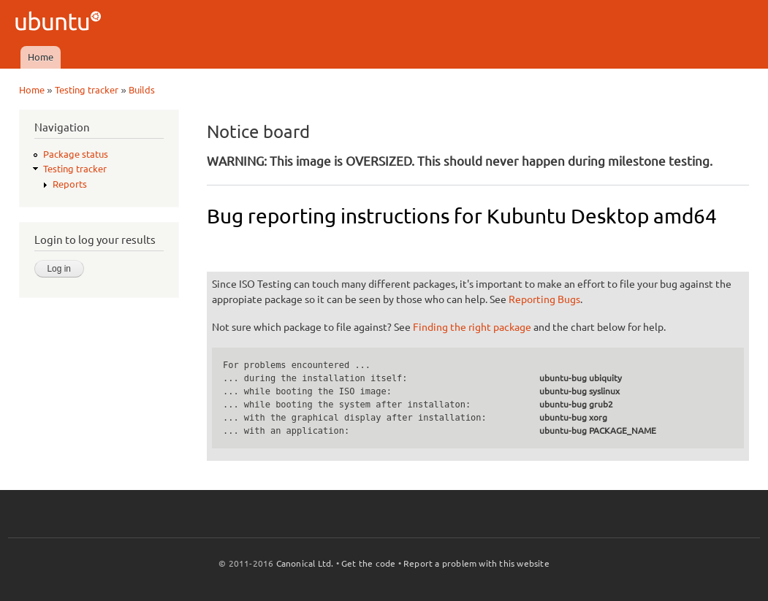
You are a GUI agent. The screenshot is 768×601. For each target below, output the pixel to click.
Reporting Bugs (544, 299)
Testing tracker (86, 90)
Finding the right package (472, 327)
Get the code (368, 563)
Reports (70, 184)
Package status (75, 154)
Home (40, 57)
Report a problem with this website (476, 563)
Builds (142, 90)
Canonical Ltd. (305, 563)
